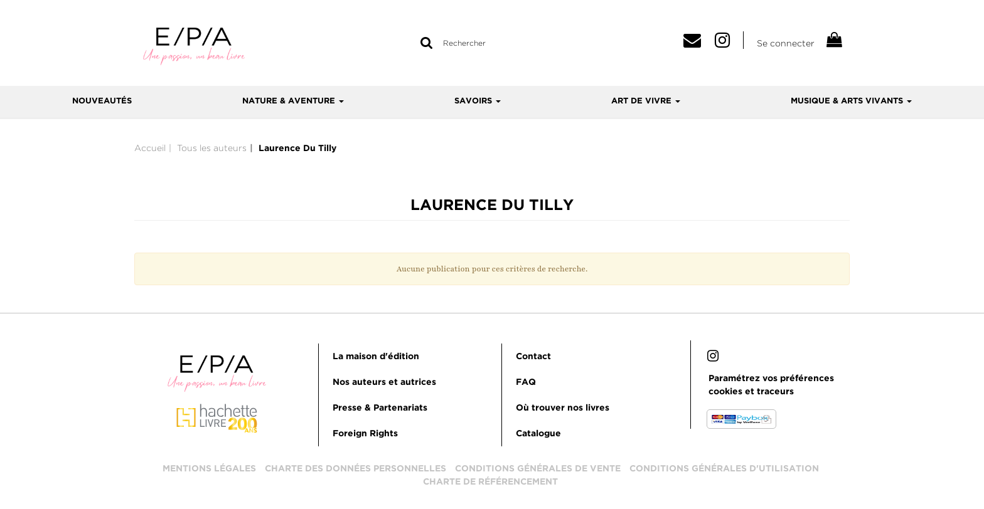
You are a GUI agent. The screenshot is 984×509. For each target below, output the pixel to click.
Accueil (150, 148)
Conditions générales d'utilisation (724, 469)
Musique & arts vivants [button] (851, 101)
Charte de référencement (490, 482)
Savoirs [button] (477, 101)
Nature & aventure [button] (293, 101)
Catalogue (538, 434)
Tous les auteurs (212, 148)
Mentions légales (209, 469)
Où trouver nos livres (562, 408)
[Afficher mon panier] (833, 42)
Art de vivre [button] (645, 101)
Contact (533, 356)
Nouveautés (102, 101)
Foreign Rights (365, 434)
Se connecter (786, 43)
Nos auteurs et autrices (384, 382)
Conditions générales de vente (538, 469)
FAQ (526, 382)
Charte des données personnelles (355, 469)
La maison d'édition (376, 356)
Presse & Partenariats (380, 408)
